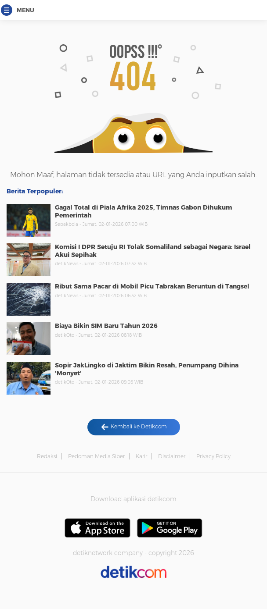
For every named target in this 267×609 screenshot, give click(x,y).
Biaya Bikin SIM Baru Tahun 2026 (106, 326)
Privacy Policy (213, 456)
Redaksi (47, 456)
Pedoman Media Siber (96, 456)
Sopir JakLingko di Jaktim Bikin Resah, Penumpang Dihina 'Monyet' (146, 369)
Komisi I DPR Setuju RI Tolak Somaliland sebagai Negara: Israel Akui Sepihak (153, 251)
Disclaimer (171, 456)
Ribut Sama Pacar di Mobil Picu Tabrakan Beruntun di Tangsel (152, 286)
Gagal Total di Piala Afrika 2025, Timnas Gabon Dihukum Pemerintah (143, 211)
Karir (141, 456)
